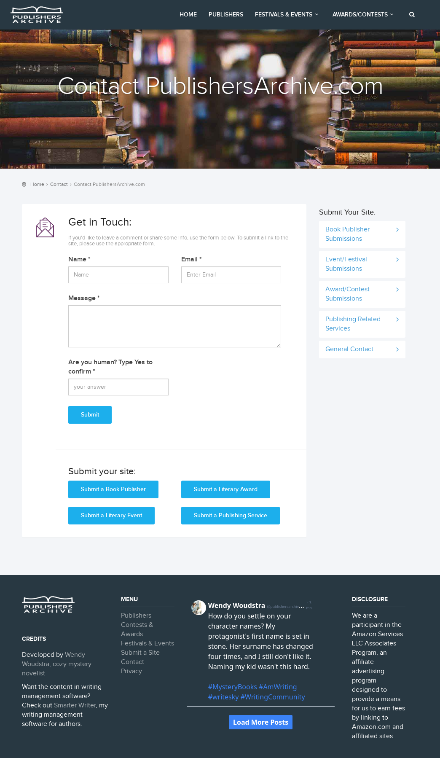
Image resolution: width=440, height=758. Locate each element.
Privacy (131, 671)
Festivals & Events (288, 14)
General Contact (349, 349)
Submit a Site (140, 653)
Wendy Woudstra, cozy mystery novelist (56, 664)
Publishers (226, 14)
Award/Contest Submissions (347, 294)
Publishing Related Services (353, 324)
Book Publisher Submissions (347, 234)
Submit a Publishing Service (230, 515)
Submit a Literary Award (226, 489)
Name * (79, 259)
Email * (191, 259)
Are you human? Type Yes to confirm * (110, 367)
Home (188, 14)
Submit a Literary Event (111, 515)
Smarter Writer (75, 706)
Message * (84, 298)
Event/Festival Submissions (346, 264)
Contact (59, 184)
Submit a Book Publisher (113, 489)
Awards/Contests (364, 14)
